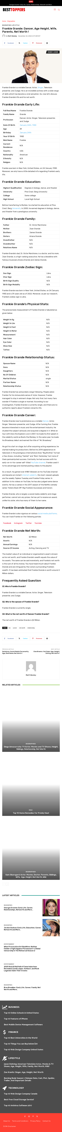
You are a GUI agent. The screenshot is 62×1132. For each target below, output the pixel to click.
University (16, 208)
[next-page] (7, 884)
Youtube (38, 523)
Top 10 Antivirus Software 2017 (18, 1105)
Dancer (46, 421)
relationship (31, 628)
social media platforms (47, 513)
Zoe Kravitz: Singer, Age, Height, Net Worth (23, 1072)
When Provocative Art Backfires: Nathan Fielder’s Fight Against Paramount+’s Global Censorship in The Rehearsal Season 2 (22, 949)
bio (10, 628)
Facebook (7, 523)
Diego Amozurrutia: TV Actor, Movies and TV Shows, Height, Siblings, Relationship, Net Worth (31, 748)
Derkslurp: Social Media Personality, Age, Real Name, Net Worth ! (15, 652)
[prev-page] (3, 884)
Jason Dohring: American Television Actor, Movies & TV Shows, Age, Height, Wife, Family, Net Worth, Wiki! (29, 1065)
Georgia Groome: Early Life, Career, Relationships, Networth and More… (31, 4)
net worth (22, 628)
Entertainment (9, 944)
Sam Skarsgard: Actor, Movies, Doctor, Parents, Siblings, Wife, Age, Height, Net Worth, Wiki (31, 876)
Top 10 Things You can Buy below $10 (21, 1044)
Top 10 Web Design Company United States (23, 1049)
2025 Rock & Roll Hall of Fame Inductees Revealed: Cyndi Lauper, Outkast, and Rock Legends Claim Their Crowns (21, 969)
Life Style (16, 25)
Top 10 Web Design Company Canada (20, 1094)
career (15, 628)
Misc (31, 810)
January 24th (25, 133)
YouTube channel (38, 463)
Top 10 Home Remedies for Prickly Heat (31, 813)
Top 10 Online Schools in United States (21, 1013)
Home (4, 21)
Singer (40, 87)
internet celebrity (29, 475)
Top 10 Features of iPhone (16, 1019)
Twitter (29, 523)
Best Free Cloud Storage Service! (19, 1099)
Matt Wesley (12, 36)
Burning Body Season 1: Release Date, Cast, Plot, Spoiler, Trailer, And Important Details (29, 1079)
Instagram (18, 523)
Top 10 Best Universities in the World (20, 1038)
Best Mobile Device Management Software (23, 1024)
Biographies (11, 21)
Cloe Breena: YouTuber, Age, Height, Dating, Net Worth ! (46, 652)
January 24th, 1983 (28, 125)
